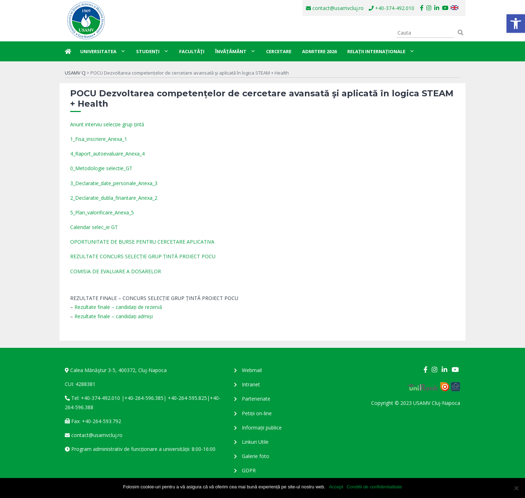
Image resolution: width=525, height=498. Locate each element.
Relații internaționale (380, 51)
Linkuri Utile (255, 441)
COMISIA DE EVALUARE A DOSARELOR (115, 271)
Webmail (252, 370)
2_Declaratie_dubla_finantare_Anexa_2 (113, 197)
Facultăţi (191, 51)
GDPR (249, 470)
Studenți (152, 51)
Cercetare (278, 51)
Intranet (251, 384)
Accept (336, 486)
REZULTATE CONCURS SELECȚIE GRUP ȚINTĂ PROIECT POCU (142, 256)
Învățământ (235, 51)
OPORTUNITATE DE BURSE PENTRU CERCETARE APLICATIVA (142, 241)
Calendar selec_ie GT (94, 227)
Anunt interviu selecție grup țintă (107, 124)
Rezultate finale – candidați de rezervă (118, 307)
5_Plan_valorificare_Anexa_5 (102, 212)
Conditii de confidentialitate (374, 486)
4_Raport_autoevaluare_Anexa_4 (107, 153)
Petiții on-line (257, 413)
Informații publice (262, 427)
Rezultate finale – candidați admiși (113, 316)
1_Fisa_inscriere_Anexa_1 (98, 139)
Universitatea (102, 51)
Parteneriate (256, 398)
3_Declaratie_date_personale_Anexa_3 (113, 183)
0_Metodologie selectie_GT (101, 168)
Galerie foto (255, 456)
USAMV (85, 20)
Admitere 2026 (319, 51)
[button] (515, 23)
